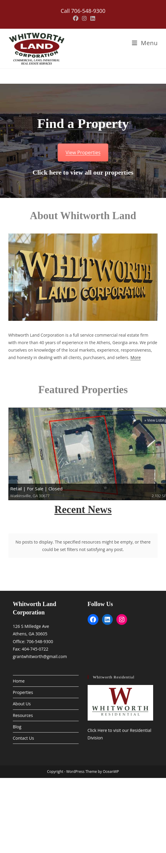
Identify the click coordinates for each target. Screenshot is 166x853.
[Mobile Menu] (145, 43)
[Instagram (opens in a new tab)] (84, 18)
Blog (17, 714)
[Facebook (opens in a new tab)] (75, 18)
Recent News (83, 509)
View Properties (83, 152)
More (135, 357)
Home (19, 668)
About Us (22, 691)
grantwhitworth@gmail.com (40, 644)
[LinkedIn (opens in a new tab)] (92, 18)
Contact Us (23, 725)
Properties (23, 680)
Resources (23, 702)
